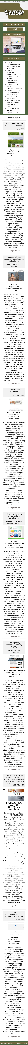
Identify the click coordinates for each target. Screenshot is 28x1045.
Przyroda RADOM (14, 12)
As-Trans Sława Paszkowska (14, 651)
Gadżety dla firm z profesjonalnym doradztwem (14, 92)
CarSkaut (20, 920)
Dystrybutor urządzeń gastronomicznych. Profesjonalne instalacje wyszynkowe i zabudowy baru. (14, 76)
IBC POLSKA (18, 785)
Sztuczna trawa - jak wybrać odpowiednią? (13, 110)
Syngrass (20, 129)
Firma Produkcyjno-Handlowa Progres (14, 522)
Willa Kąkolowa (18, 395)
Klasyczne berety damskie (14, 265)
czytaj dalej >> (14, 251)
